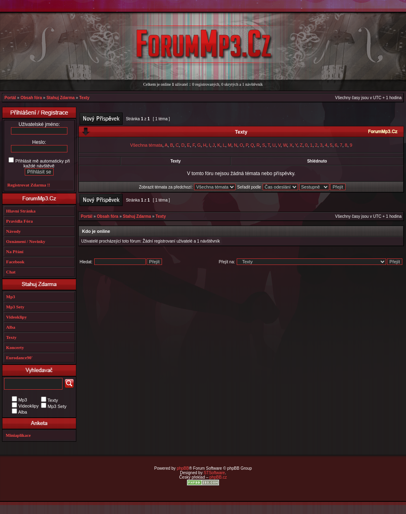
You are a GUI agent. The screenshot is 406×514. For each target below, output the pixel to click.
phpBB (183, 468)
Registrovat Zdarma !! (28, 184)
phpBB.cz (218, 477)
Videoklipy (16, 316)
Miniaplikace (18, 435)
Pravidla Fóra (19, 221)
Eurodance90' (19, 357)
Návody (13, 231)
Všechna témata (146, 145)
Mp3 (10, 296)
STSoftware (214, 473)
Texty (84, 97)
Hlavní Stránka (20, 210)
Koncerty (15, 347)
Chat (10, 271)
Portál (10, 97)
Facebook (15, 261)
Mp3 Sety (15, 306)
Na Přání (14, 251)
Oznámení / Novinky (25, 241)
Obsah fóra (31, 97)
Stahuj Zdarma (60, 97)
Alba (10, 327)
